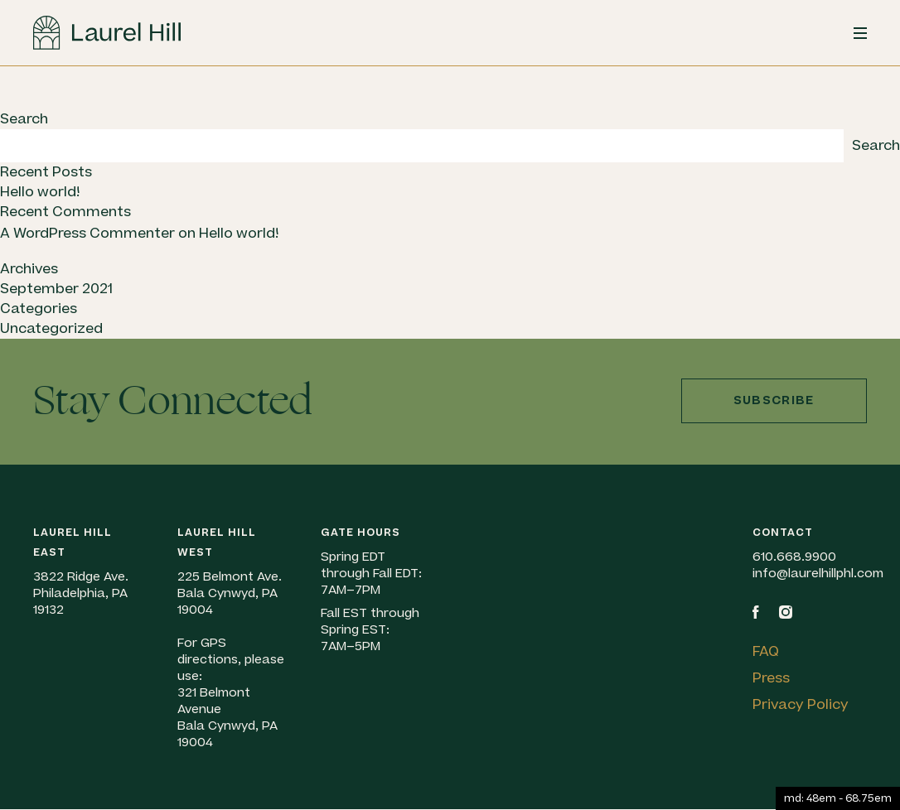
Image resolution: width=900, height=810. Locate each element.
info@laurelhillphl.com (817, 573)
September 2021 (56, 289)
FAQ (765, 652)
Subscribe (774, 400)
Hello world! (40, 192)
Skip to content (0, 109)
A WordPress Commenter (87, 233)
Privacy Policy (800, 705)
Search (24, 119)
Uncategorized (51, 329)
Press (771, 678)
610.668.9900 (794, 557)
